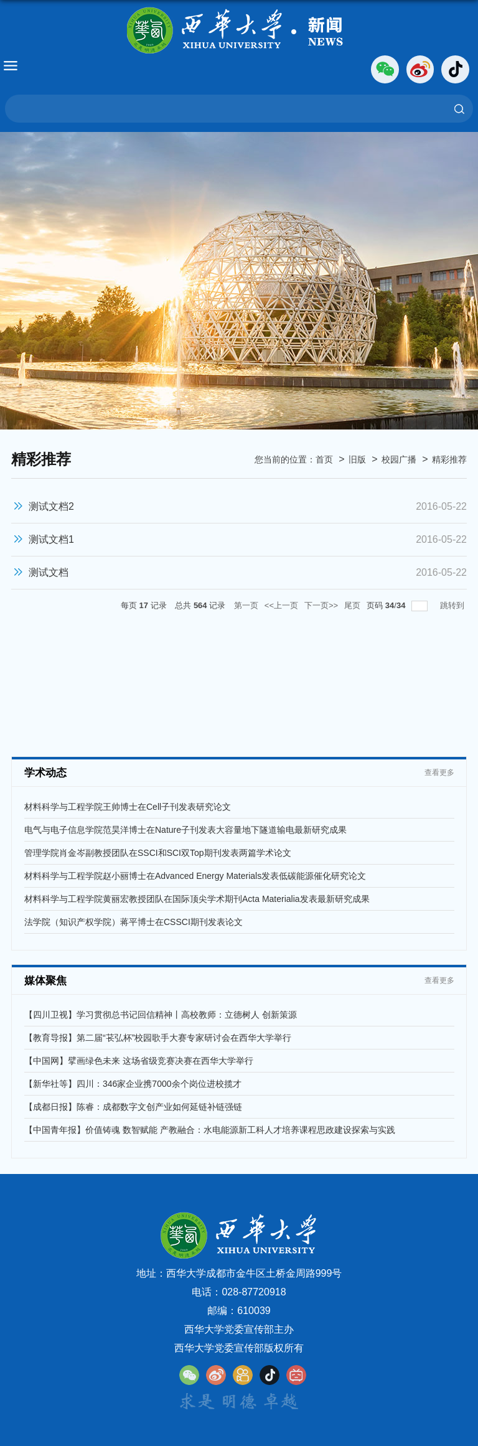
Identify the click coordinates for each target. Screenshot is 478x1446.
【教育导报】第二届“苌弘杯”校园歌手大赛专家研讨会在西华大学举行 (157, 1038)
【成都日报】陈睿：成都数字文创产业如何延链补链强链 (133, 1107)
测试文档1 (51, 539)
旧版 (357, 459)
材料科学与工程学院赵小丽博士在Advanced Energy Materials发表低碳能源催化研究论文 (195, 876)
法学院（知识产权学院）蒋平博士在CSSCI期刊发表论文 (133, 922)
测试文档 (48, 572)
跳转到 (453, 605)
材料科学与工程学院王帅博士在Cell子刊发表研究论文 (127, 807)
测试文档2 (51, 506)
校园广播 (399, 459)
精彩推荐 (449, 459)
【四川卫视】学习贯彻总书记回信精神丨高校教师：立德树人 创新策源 (160, 1015)
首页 (324, 459)
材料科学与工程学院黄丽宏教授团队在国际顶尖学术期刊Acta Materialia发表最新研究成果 (197, 899)
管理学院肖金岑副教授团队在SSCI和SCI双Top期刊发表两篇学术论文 (157, 853)
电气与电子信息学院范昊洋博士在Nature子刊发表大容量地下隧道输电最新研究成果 (185, 830)
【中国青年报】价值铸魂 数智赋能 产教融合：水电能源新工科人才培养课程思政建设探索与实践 (209, 1130)
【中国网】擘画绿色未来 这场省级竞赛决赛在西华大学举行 (138, 1061)
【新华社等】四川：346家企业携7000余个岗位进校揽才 (132, 1084)
